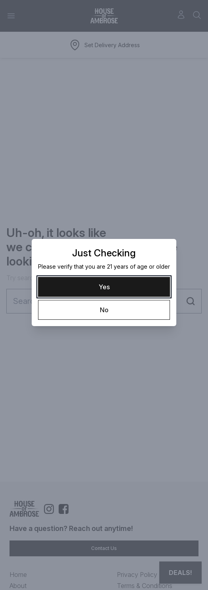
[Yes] (104, 287)
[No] (104, 310)
